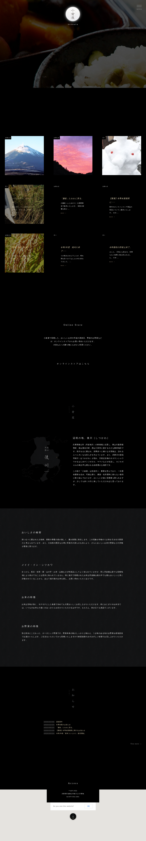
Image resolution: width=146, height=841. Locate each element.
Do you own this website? (63, 806)
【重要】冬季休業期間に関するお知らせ (70, 730)
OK (88, 806)
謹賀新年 (59, 722)
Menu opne (139, 7)
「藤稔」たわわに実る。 (65, 727)
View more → (136, 744)
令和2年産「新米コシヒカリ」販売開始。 (71, 733)
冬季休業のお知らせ (63, 725)
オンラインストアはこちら (73, 364)
